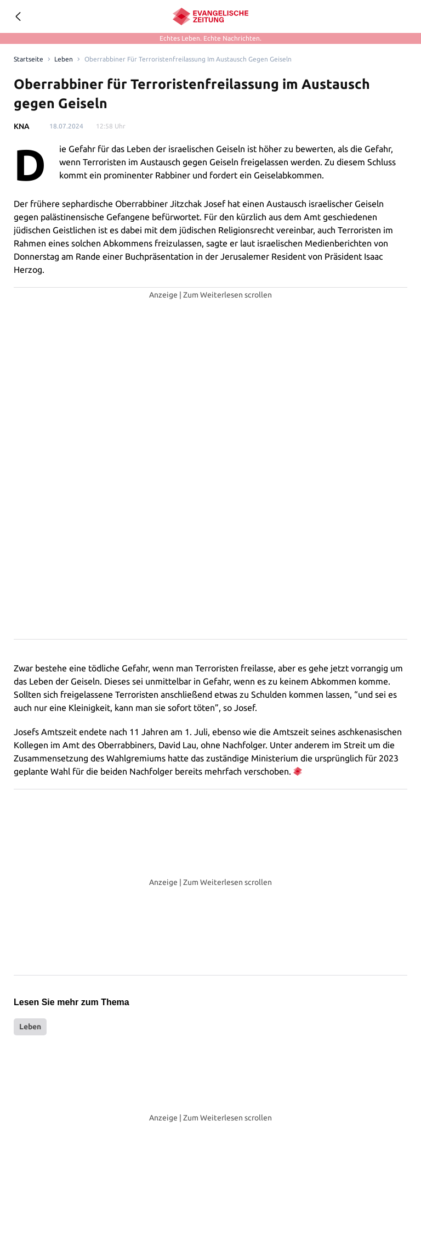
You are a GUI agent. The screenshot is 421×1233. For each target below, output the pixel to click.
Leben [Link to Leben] (62, 59)
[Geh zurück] (17, 16)
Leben (30, 1026)
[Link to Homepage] (28, 59)
